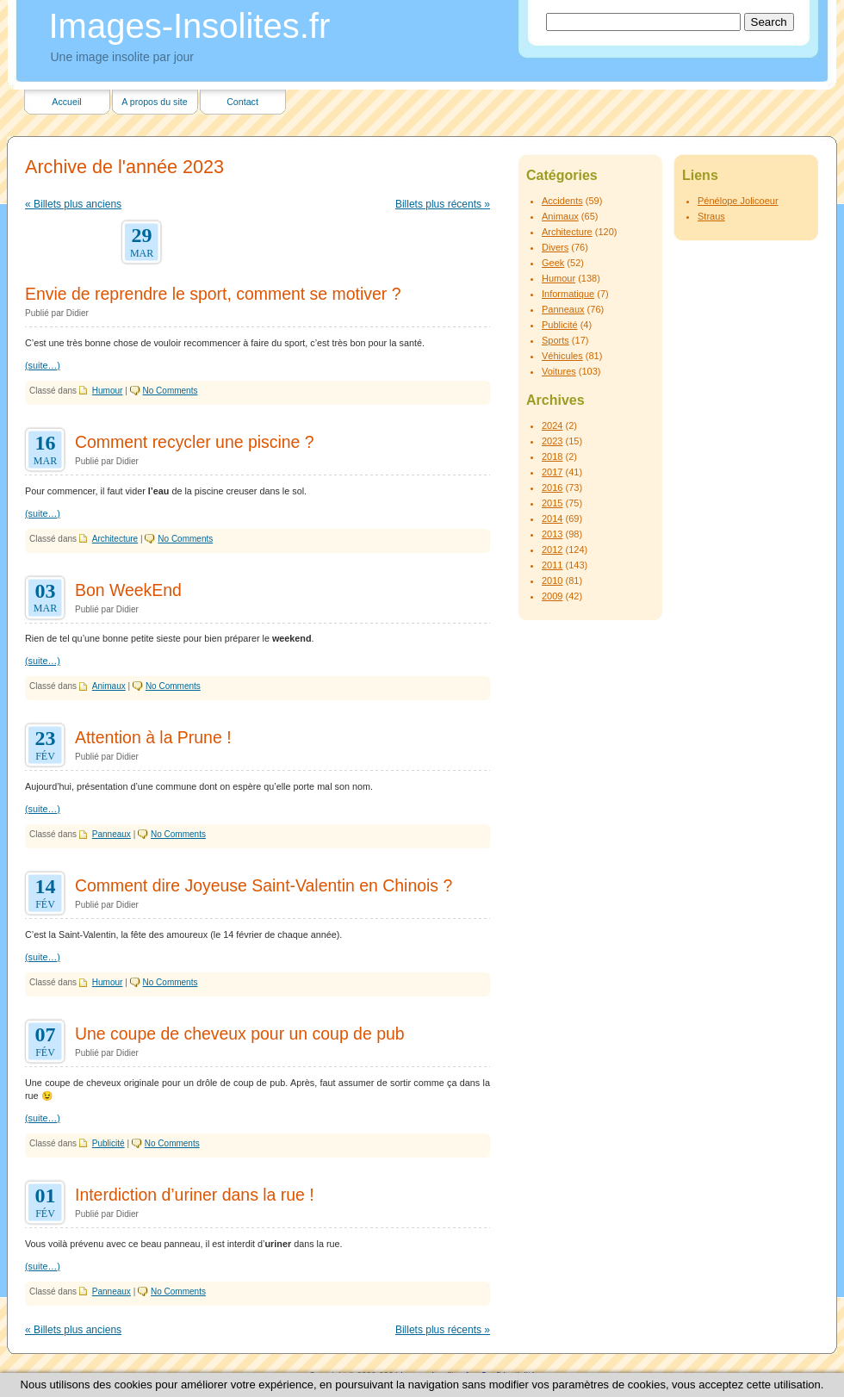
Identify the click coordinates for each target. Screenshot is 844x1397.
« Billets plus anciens (73, 204)
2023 (552, 441)
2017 (552, 472)
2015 (552, 503)
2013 (552, 534)
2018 (552, 456)
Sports (555, 340)
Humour (107, 390)
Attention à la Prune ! (153, 737)
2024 (552, 425)
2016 (552, 487)
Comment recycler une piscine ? (194, 441)
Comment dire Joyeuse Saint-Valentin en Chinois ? (263, 885)
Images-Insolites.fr (190, 26)
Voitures (559, 371)
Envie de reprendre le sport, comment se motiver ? (212, 293)
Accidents (562, 201)
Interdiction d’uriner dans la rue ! (194, 1194)
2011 (552, 565)
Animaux (109, 686)
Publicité (108, 1143)
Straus (711, 216)
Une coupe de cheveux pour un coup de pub (240, 1033)
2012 (552, 549)
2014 (552, 518)
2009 (552, 596)
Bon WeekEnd (128, 590)
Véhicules (562, 356)
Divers (555, 247)
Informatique (568, 294)
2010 (552, 580)
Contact (242, 101)
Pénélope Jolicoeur (738, 201)
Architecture (115, 538)
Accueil (66, 101)
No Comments (170, 390)
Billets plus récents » (442, 204)
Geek (553, 263)
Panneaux (111, 834)
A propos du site (154, 101)
